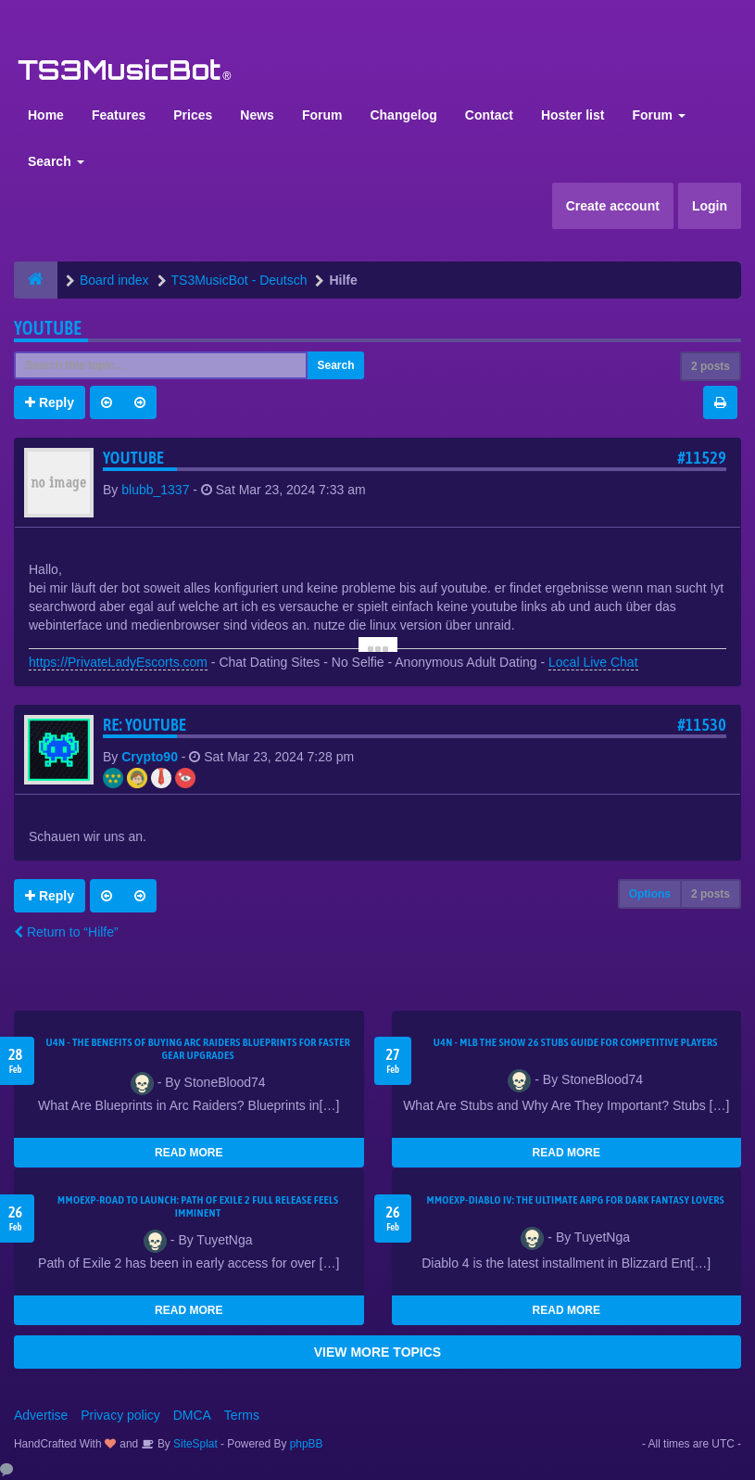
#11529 (701, 457)
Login (709, 205)
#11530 (701, 724)
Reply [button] (49, 402)
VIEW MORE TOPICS (377, 1352)
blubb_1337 (155, 489)
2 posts (710, 366)
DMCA (192, 1415)
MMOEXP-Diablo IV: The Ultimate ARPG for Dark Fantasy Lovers (575, 1199)
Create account (613, 205)
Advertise (41, 1415)
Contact (489, 115)
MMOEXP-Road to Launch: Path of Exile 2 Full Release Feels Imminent (198, 1206)
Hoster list (572, 115)
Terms (241, 1415)
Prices (192, 115)
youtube (48, 327)
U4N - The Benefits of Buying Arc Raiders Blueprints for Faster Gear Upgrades (197, 1049)
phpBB (306, 1443)
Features (118, 115)
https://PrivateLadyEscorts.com (118, 662)
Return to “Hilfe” (66, 932)
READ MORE (188, 1152)
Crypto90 (149, 756)
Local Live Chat (593, 662)
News (257, 115)
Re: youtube (144, 724)
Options (650, 893)
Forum (322, 115)
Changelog (403, 115)
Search (56, 161)
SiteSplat (194, 1443)
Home (46, 115)
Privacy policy (120, 1415)
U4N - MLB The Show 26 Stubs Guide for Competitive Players (576, 1042)
